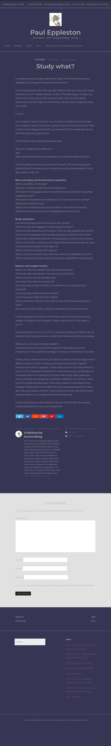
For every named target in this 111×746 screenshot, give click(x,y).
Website (19, 579)
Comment (21, 521)
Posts (29, 46)
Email (18, 571)
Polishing (35, 621)
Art (39, 46)
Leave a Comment (70, 60)
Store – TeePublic (74, 716)
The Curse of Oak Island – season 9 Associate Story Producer (78, 651)
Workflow (72, 435)
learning (71, 438)
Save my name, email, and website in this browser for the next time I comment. (55, 588)
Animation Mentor (75, 690)
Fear (76, 621)
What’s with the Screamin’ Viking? (64, 46)
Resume (18, 46)
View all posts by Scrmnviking (37, 478)
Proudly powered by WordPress (38, 740)
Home (7, 46)
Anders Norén (80, 740)
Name (19, 562)
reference (80, 438)
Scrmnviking (51, 60)
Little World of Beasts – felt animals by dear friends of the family (80, 708)
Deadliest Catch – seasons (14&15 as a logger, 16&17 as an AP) (80, 663)
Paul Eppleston (55, 32)
